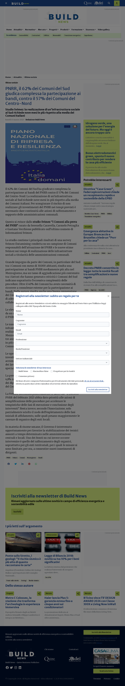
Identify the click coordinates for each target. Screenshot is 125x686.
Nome (18, 311)
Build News (23, 371)
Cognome (20, 320)
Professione (21, 339)
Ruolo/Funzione (23, 349)
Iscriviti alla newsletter (98, 389)
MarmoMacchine (40, 371)
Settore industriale (24, 359)
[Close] (108, 296)
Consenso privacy (26, 376)
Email (18, 330)
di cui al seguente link (94, 381)
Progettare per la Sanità (64, 371)
